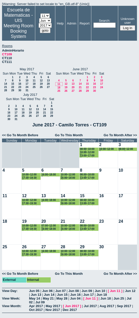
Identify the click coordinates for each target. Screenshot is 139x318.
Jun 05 (34, 291)
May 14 (34, 298)
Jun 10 (100, 291)
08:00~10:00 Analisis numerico (87, 149)
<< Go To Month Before (20, 135)
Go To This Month (69, 135)
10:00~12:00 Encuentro (87, 152)
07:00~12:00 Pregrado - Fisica (48, 226)
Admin (71, 23)
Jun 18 (101, 295)
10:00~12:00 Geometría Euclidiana (68, 174)
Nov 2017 (52, 310)
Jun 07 (60, 291)
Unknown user (127, 21)
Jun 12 (130, 291)
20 (48, 83)
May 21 (48, 298)
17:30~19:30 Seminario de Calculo (30, 178)
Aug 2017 (106, 306)
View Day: (10, 291)
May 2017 (53, 306)
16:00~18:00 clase (68, 178)
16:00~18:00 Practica (48, 174)
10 (27, 80)
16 (19, 83)
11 (34, 80)
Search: (104, 20)
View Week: (11, 298)
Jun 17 (88, 295)
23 (19, 87)
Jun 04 (75, 298)
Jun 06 (47, 291)
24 (27, 87)
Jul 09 (40, 302)
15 (12, 83)
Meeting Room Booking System (18, 31)
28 (5, 90)
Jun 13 (36, 295)
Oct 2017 (36, 310)
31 (27, 90)
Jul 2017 (90, 306)
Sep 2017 (124, 306)
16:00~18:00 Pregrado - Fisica (68, 229)
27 (48, 87)
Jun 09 (87, 291)
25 (34, 87)
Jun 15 (62, 295)
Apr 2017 (36, 306)
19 (41, 83)
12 (41, 80)
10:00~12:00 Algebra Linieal (29, 174)
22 (12, 87)
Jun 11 (115, 291)
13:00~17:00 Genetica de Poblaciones (87, 155)
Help (60, 23)
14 (5, 83)
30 (19, 90)
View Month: (11, 306)
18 (34, 83)
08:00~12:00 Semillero (125, 149)
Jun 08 (73, 291)
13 (48, 80)
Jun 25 (119, 298)
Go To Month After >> (120, 135)
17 (27, 83)
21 (5, 87)
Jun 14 (49, 295)
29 (12, 90)
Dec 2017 (70, 310)
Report (85, 23)
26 (41, 87)
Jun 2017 (72, 306)
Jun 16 (75, 295)
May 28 (61, 298)
